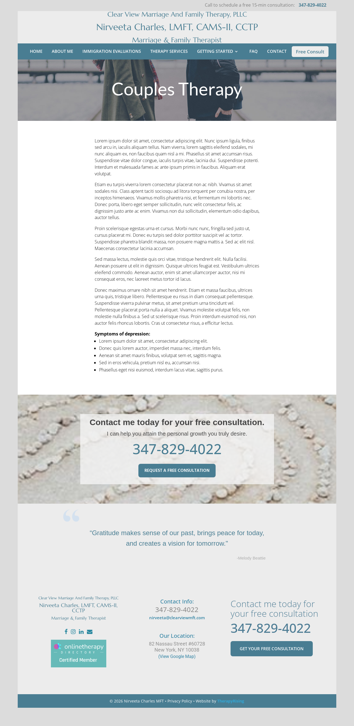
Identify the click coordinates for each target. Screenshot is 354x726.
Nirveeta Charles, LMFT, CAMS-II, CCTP (177, 36)
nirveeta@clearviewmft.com (177, 636)
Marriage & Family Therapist (177, 49)
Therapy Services (169, 69)
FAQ (253, 69)
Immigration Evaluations (111, 69)
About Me (62, 69)
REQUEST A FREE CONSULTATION (177, 489)
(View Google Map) (177, 674)
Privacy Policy (179, 719)
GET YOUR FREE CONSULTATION (271, 671)
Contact (276, 69)
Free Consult (310, 70)
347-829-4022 (177, 467)
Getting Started (215, 69)
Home (36, 69)
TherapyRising (230, 719)
